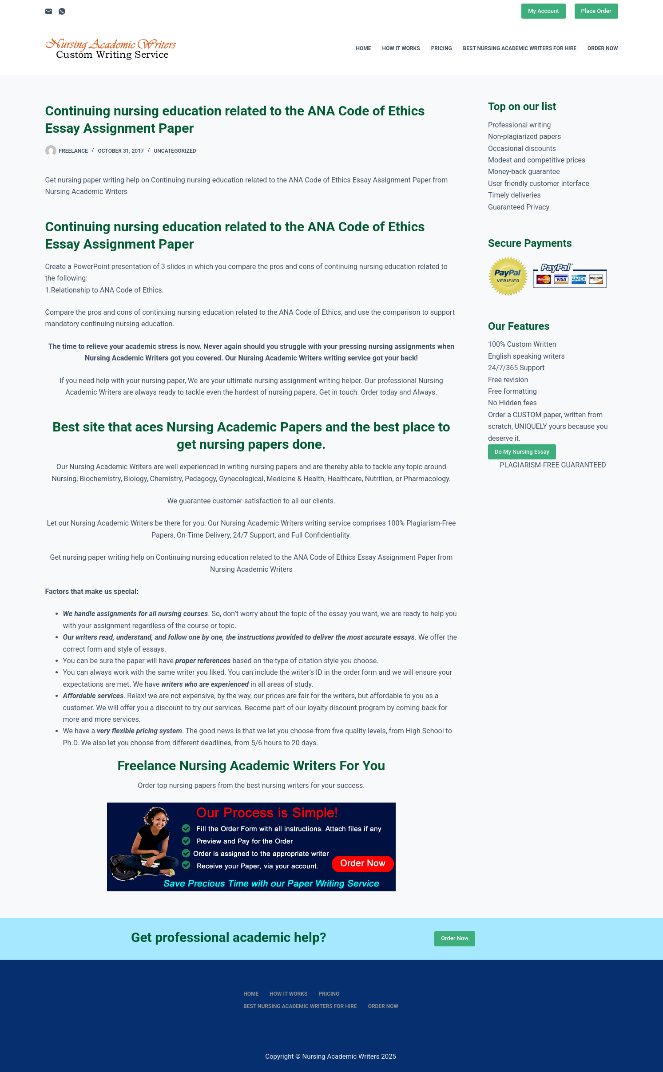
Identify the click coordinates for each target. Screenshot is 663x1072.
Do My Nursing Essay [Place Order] (522, 451)
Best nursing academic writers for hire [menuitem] (520, 48)
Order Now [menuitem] (603, 48)
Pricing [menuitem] (441, 48)
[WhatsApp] (62, 11)
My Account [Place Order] (543, 11)
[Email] (48, 11)
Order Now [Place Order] (454, 938)
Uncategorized (175, 151)
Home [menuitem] (363, 48)
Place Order (596, 11)
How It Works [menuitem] (401, 48)
